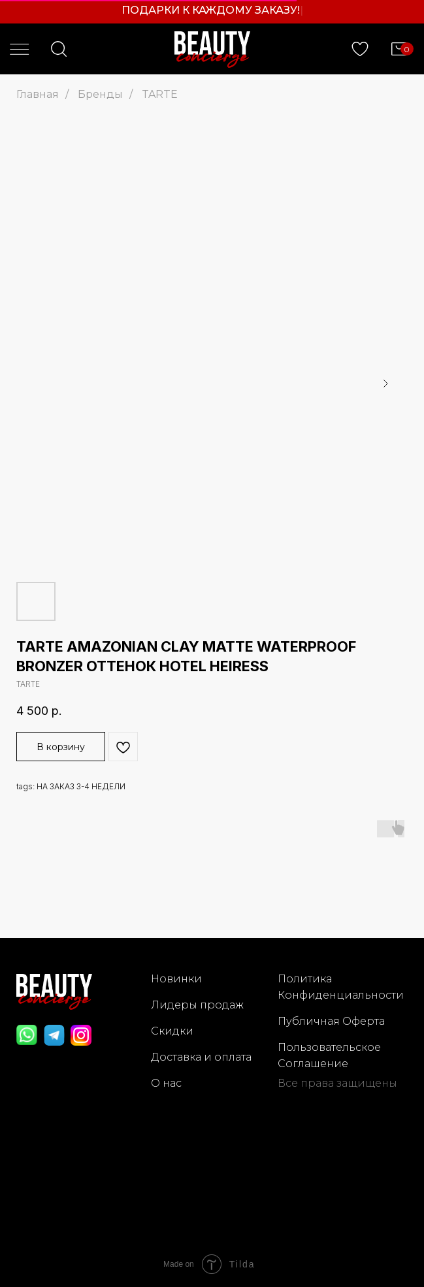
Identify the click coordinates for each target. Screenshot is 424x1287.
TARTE (160, 94)
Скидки (172, 1031)
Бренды (100, 94)
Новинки (176, 979)
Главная (37, 94)
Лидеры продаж (197, 1005)
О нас (166, 1083)
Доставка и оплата (201, 1057)
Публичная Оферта (331, 1021)
